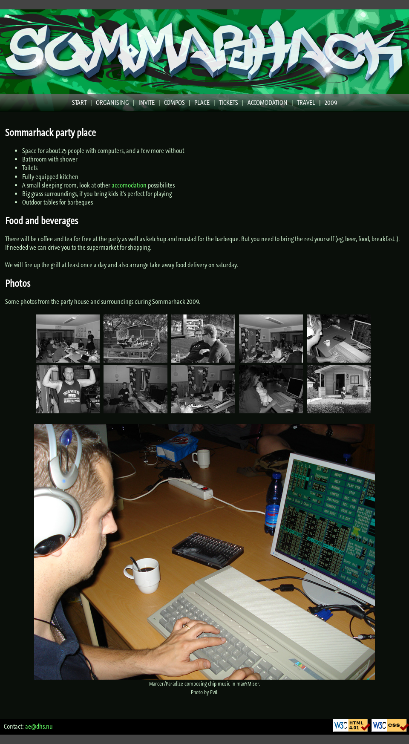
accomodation (129, 185)
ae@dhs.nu (39, 726)
